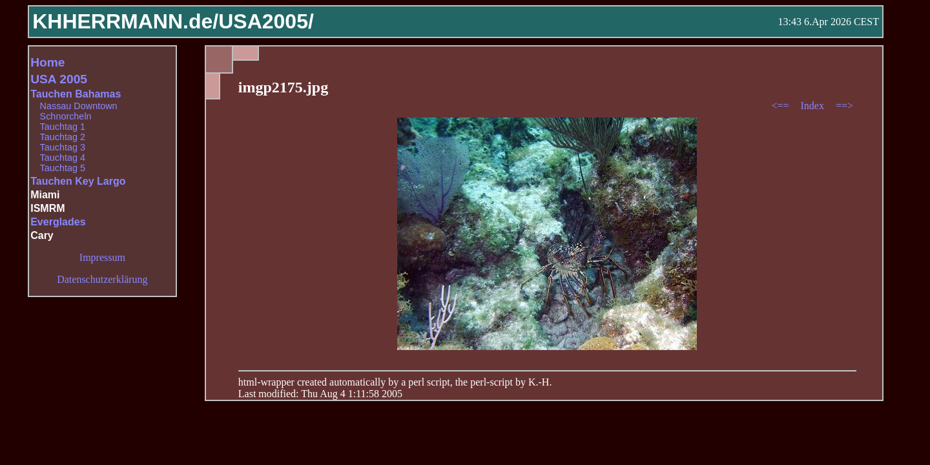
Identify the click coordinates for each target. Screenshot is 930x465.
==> (844, 105)
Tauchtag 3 (62, 147)
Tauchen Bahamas (75, 93)
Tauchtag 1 (62, 126)
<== (781, 105)
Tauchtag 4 (62, 157)
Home (47, 62)
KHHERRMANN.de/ (125, 21)
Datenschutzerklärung (102, 279)
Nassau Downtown (79, 106)
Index (813, 105)
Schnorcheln (66, 116)
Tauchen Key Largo (77, 181)
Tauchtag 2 (62, 137)
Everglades (57, 221)
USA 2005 (58, 79)
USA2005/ (266, 21)
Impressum (102, 257)
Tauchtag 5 (62, 168)
